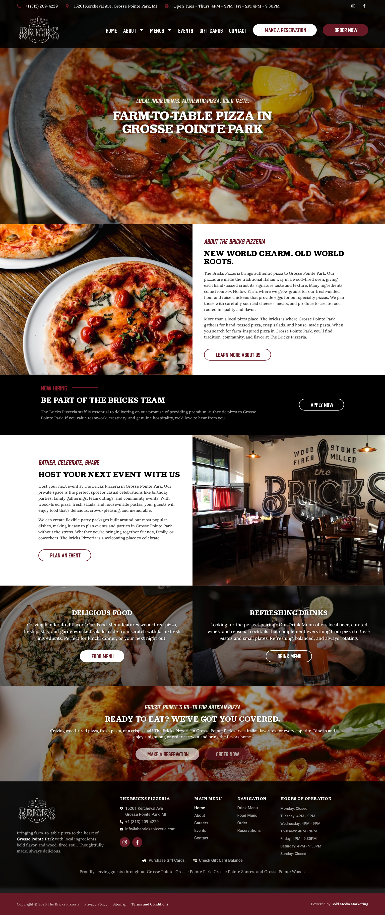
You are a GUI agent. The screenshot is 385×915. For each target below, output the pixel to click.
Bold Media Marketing (350, 904)
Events (186, 30)
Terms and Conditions (150, 904)
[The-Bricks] (39, 30)
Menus (161, 30)
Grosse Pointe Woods (284, 871)
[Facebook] (364, 6)
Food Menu (247, 815)
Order (242, 823)
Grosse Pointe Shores (234, 871)
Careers (201, 823)
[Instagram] (354, 6)
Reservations (249, 830)
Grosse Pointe (160, 871)
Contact (238, 30)
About (133, 30)
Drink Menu (247, 808)
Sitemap (119, 904)
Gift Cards (211, 30)
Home (111, 30)
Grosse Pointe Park (193, 871)
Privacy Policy (95, 904)
